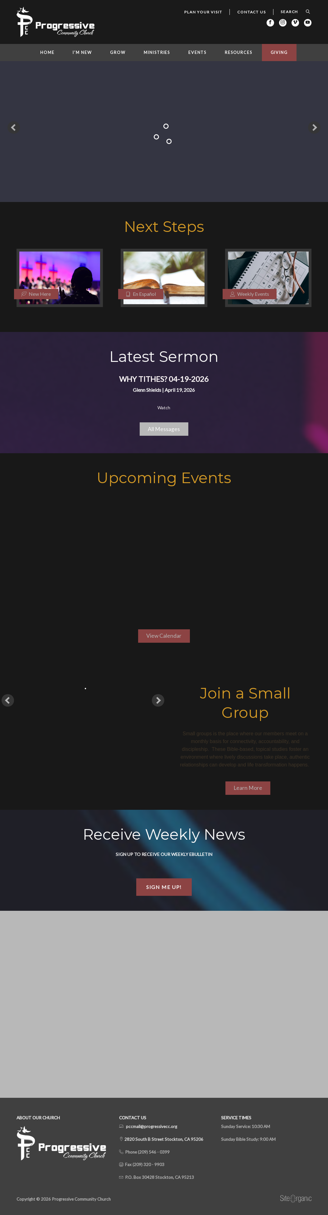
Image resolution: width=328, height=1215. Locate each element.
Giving (279, 52)
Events (197, 52)
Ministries (157, 52)
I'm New (82, 52)
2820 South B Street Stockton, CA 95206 (163, 1139)
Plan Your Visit (203, 12)
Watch (163, 407)
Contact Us (251, 12)
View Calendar (163, 635)
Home (47, 52)
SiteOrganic (295, 1198)
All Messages (164, 429)
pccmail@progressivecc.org (151, 1126)
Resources (238, 52)
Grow (118, 52)
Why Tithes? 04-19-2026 (164, 378)
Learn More (248, 788)
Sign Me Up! (164, 887)
